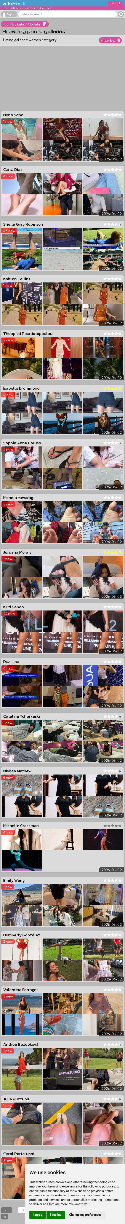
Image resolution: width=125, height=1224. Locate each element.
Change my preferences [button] (85, 1214)
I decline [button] (55, 1214)
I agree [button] (37, 1214)
